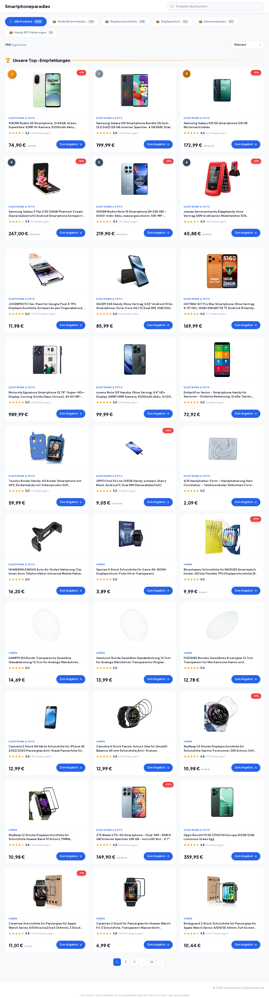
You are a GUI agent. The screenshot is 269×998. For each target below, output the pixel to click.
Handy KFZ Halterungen (31, 32)
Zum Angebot (71, 144)
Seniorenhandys (217, 21)
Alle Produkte (26, 21)
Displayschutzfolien (125, 21)
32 (151, 962)
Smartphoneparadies (27, 6)
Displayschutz (172, 21)
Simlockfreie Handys (73, 21)
